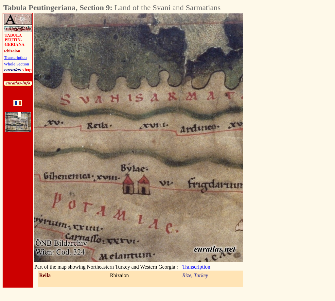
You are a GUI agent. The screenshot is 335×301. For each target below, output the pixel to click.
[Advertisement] (279, 111)
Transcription (15, 57)
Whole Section (16, 64)
